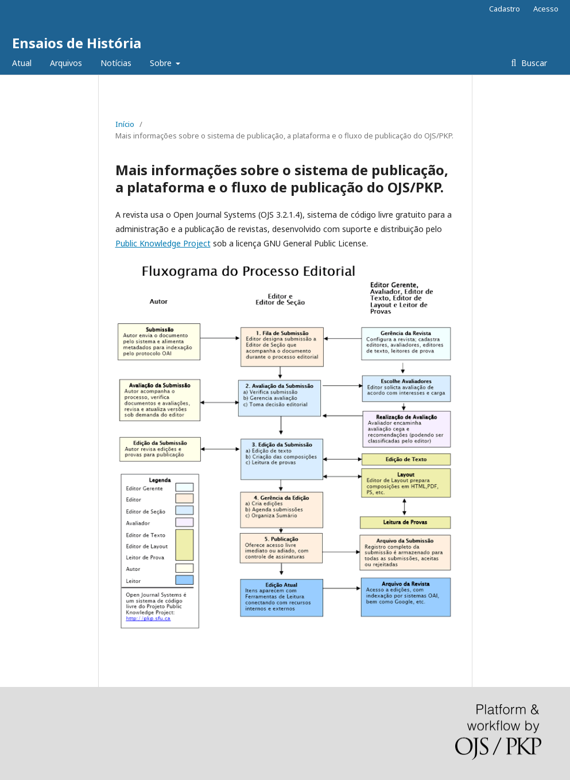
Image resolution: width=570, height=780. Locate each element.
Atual (22, 62)
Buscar (533, 62)
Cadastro (504, 8)
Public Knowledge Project (163, 243)
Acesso (546, 8)
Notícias (115, 62)
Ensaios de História (76, 42)
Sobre (162, 62)
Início (124, 124)
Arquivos (66, 62)
